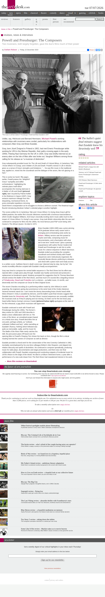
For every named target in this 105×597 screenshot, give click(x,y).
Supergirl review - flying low (32, 491)
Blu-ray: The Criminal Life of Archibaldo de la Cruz (41, 435)
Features (81, 200)
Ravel (17, 280)
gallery (28, 19)
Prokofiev (28, 280)
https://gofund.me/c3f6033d (58, 375)
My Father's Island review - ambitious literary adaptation (42, 463)
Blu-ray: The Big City (29, 482)
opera (18, 13)
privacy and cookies (56, 580)
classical (34, 13)
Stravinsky (20, 296)
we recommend (69, 20)
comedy (53, 13)
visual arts (69, 14)
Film (9, 29)
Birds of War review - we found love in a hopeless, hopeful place (45, 454)
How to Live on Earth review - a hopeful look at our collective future (47, 472)
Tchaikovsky (9, 280)
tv (75, 13)
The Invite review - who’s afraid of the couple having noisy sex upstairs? (48, 444)
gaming (82, 13)
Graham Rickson (10, 50)
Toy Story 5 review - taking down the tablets (38, 519)
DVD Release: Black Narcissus (88, 180)
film (25, 13)
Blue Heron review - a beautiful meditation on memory (42, 510)
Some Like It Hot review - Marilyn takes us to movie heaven (44, 529)
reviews (4, 19)
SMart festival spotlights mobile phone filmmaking (40, 426)
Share (90, 50)
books (101, 13)
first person (56, 20)
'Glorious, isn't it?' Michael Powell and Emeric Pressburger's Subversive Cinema (90, 174)
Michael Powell (49, 138)
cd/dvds (92, 13)
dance (62, 13)
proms (45, 19)
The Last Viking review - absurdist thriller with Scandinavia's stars (46, 501)
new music (10, 14)
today (3, 13)
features (16, 19)
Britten (41, 235)
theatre (44, 13)
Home (3, 29)
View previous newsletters (52, 568)
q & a (36, 21)
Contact (47, 580)
